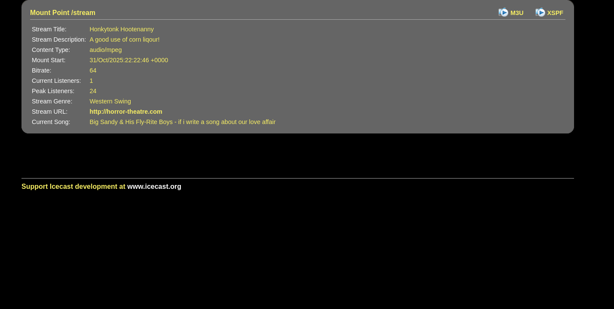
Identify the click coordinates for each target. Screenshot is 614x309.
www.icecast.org (154, 186)
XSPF (555, 12)
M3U (516, 12)
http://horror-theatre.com (125, 111)
